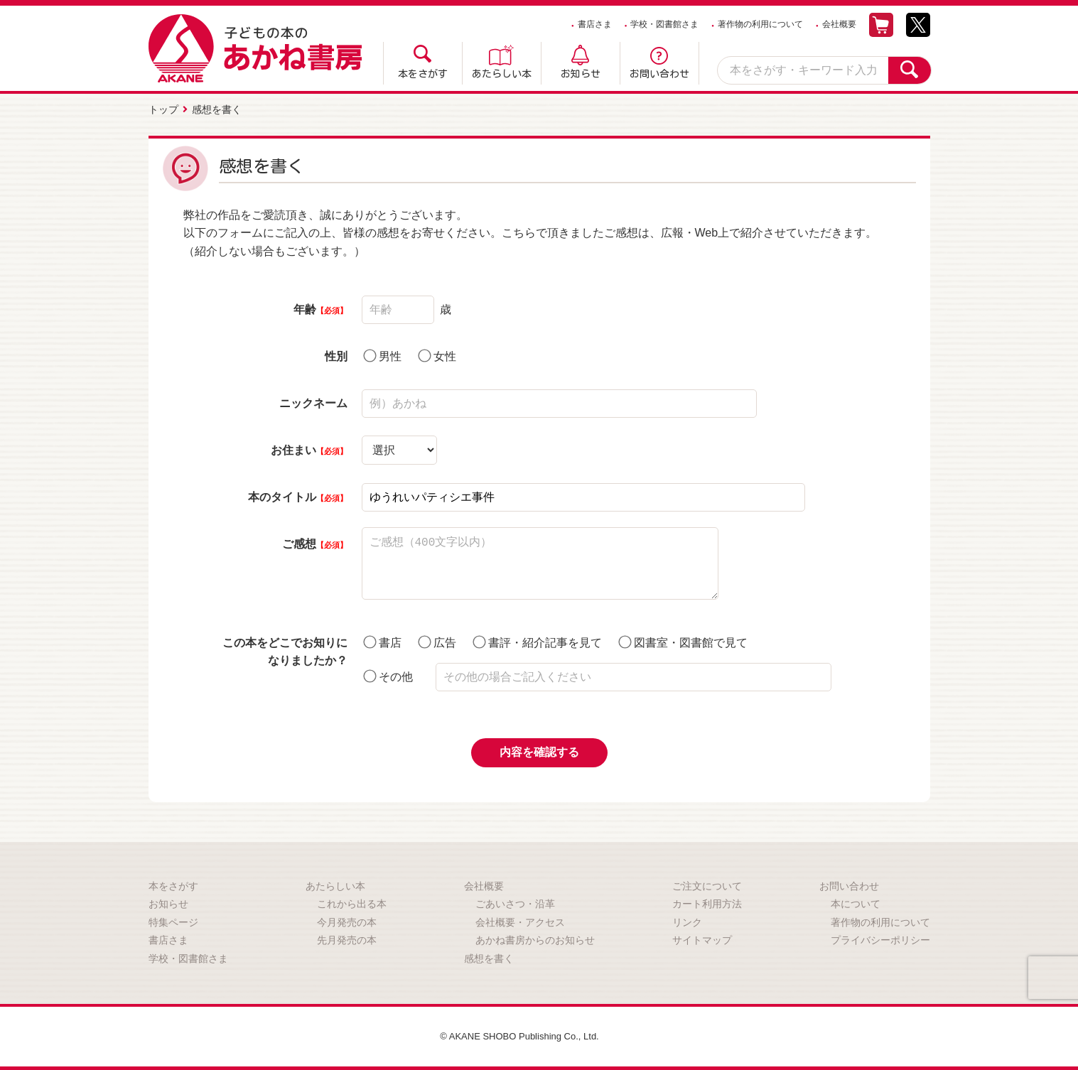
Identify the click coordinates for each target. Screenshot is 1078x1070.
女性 (437, 353)
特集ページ (173, 920)
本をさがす (423, 74)
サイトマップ (702, 938)
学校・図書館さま (664, 24)
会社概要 (839, 24)
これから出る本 (352, 901)
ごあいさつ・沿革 (515, 901)
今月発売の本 (347, 920)
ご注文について (707, 884)
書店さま (595, 24)
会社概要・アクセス (520, 920)
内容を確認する (539, 750)
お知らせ (580, 74)
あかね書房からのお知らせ (535, 938)
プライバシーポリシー (880, 938)
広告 (437, 640)
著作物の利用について (760, 24)
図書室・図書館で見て (683, 640)
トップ (163, 108)
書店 (382, 640)
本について (855, 901)
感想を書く (489, 956)
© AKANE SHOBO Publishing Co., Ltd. (519, 1034)
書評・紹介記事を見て (537, 640)
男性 (382, 353)
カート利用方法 (707, 901)
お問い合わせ (659, 74)
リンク (687, 920)
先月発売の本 (347, 938)
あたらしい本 (502, 74)
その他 (388, 674)
